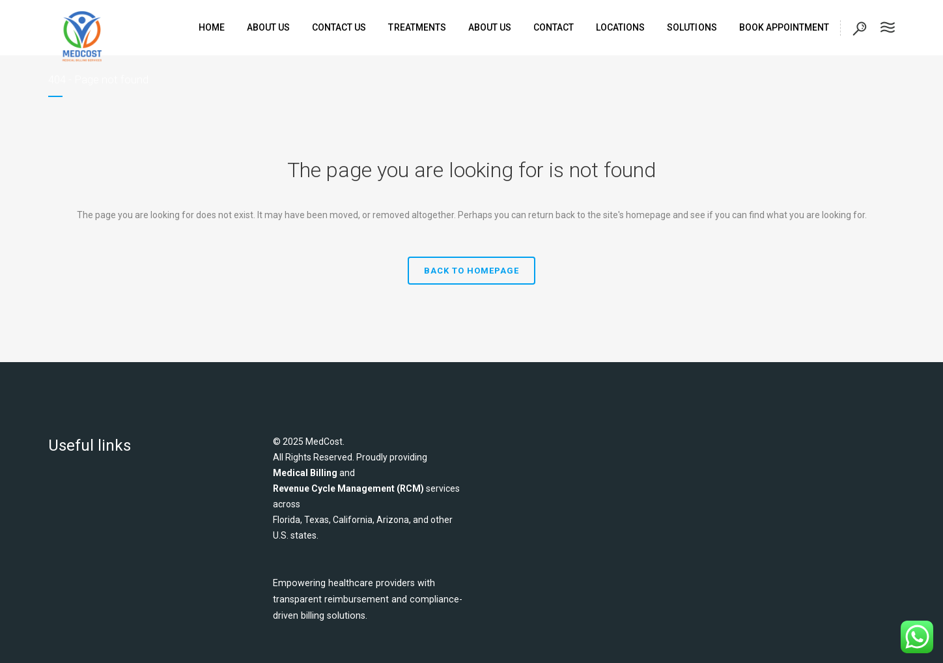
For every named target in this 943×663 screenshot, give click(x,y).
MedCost (324, 441)
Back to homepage (471, 270)
